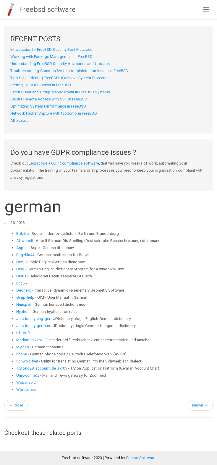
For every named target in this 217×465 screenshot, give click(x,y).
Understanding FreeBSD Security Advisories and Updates (60, 63)
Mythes (22, 347)
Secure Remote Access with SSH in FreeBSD (48, 99)
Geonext (23, 290)
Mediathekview (29, 340)
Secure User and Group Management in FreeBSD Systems (60, 92)
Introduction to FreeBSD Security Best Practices (51, 49)
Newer (200, 405)
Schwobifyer (27, 361)
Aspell (21, 247)
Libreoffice (25, 333)
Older (16, 405)
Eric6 (20, 283)
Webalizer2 (26, 382)
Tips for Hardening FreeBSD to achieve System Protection (60, 78)
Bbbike (22, 233)
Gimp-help (25, 297)
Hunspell (24, 304)
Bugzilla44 (25, 255)
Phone (21, 354)
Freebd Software (141, 458)
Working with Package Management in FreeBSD (51, 56)
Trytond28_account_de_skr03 (41, 368)
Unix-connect (27, 375)
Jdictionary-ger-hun (33, 325)
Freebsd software (40, 9)
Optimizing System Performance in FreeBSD (48, 106)
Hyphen (23, 311)
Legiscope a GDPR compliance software (64, 163)
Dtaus (21, 276)
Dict (19, 262)
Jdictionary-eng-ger (33, 318)
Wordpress (26, 389)
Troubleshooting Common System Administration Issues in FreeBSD (69, 71)
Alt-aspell (24, 240)
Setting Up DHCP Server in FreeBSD (40, 85)
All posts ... (20, 120)
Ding (20, 269)
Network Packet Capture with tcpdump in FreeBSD (53, 113)
